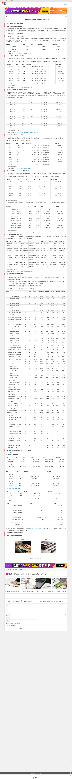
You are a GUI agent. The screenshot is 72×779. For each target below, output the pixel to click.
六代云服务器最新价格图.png (11, 177)
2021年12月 (52, 103)
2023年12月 (52, 66)
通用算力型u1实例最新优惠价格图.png (13, 139)
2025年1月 (52, 45)
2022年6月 (52, 94)
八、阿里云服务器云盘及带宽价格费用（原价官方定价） (19, 595)
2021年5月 (52, 113)
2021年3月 (52, 116)
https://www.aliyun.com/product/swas (23, 56)
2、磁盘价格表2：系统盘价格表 (13, 614)
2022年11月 (52, 86)
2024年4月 (52, 59)
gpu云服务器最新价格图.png (11, 307)
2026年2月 (52, 25)
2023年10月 (52, 69)
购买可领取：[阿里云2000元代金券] (14, 26)
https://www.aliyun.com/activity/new (23, 178)
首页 (6, 7)
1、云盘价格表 (10, 598)
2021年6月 (52, 111)
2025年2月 (52, 44)
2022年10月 (52, 88)
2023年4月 (52, 78)
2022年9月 (52, 89)
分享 (30, 702)
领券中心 (44, 313)
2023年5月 (52, 77)
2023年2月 (52, 81)
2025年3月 (52, 42)
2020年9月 (52, 124)
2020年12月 (52, 121)
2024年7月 (52, 55)
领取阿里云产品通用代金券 (12, 675)
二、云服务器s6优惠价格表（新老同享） (16, 59)
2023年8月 (52, 72)
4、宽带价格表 (10, 646)
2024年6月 (52, 56)
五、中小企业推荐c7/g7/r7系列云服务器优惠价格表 (18, 181)
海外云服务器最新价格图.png (11, 245)
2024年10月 (52, 50)
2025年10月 (52, 31)
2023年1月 (52, 83)
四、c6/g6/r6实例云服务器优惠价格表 (15, 143)
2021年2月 (52, 118)
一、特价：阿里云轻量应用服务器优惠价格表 (16, 37)
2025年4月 (52, 40)
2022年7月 (52, 92)
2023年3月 (52, 80)
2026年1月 (52, 26)
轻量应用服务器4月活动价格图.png (13, 55)
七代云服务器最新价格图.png (11, 214)
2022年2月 (52, 100)
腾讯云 (9, 7)
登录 (11, 0)
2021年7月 (52, 110)
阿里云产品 (18, 7)
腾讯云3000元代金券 (18, 23)
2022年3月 (52, 99)
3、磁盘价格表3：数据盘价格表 (13, 633)
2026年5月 (52, 20)
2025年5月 (52, 39)
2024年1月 (52, 64)
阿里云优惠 (23, 7)
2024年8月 (52, 53)
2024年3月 (52, 61)
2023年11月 (52, 67)
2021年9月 (52, 108)
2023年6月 (52, 75)
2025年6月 (52, 37)
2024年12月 (52, 47)
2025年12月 (52, 28)
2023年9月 (52, 70)
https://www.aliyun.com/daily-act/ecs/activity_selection (27, 140)
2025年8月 (52, 34)
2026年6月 (52, 18)
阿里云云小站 (12, 3)
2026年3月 (52, 23)
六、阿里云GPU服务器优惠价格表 (14, 249)
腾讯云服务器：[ (10, 23)
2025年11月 (52, 29)
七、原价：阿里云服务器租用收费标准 (15, 311)
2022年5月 (52, 96)
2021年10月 (52, 107)
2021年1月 (52, 119)
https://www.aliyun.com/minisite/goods (24, 94)
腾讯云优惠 (13, 7)
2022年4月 (52, 97)
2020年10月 (52, 122)
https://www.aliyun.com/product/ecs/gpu (24, 308)
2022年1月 (52, 102)
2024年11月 (52, 48)
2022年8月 (52, 91)
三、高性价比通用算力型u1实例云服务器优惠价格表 (18, 96)
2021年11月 (52, 105)
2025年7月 (52, 36)
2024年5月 (52, 58)
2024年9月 (52, 51)
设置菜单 (65, 0)
